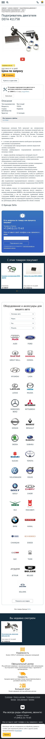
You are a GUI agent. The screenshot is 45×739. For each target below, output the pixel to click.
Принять (6, 734)
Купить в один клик (10, 80)
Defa (29, 609)
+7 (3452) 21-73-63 (14, 228)
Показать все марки (22, 601)
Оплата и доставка (19, 697)
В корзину (8, 75)
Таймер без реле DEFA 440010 (33, 276)
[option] (13, 59)
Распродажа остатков (33, 697)
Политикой (18, 731)
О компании (8, 697)
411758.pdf (5, 120)
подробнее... (26, 91)
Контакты (31, 699)
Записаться (8, 96)
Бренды (13, 699)
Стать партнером (22, 699)
